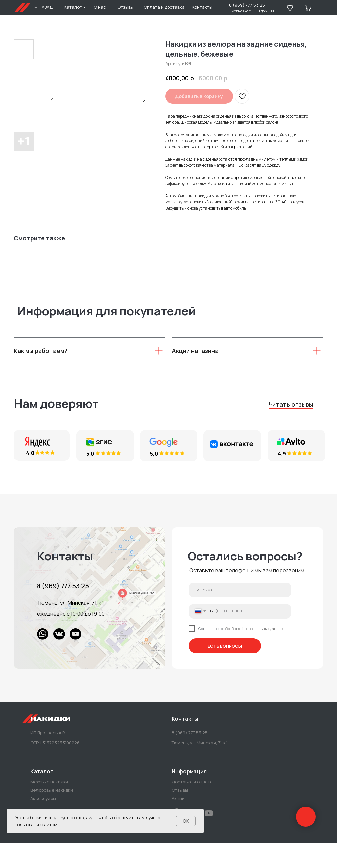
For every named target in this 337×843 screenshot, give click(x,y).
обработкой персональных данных (253, 628)
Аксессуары (43, 798)
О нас (100, 7)
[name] (240, 590)
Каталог (73, 7)
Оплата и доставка (164, 7)
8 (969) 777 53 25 (247, 5)
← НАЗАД (43, 7)
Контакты (202, 7)
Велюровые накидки (51, 790)
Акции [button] (178, 798)
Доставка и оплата (192, 782)
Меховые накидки (49, 782)
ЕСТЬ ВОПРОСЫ (225, 646)
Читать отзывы (291, 404)
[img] (89, 598)
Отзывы (125, 7)
